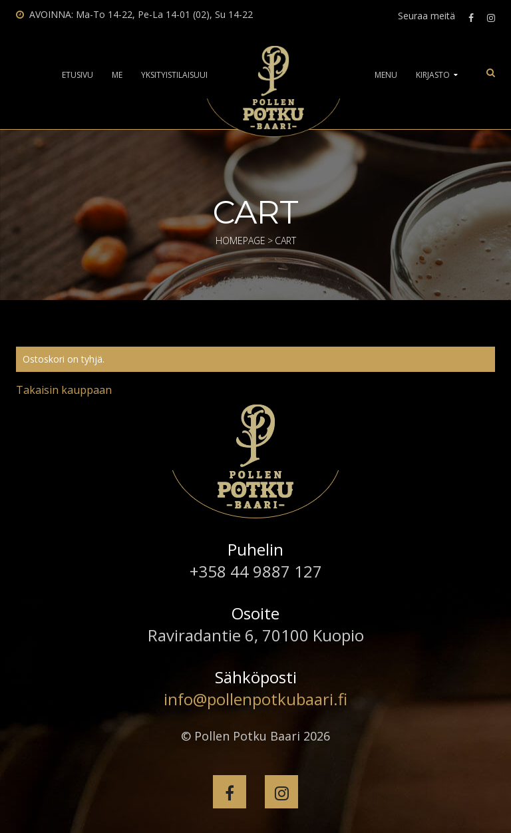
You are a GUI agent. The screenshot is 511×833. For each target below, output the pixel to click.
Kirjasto (433, 75)
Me (117, 75)
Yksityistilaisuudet (180, 75)
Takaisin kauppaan (64, 390)
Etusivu (77, 75)
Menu (386, 75)
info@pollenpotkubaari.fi (255, 699)
